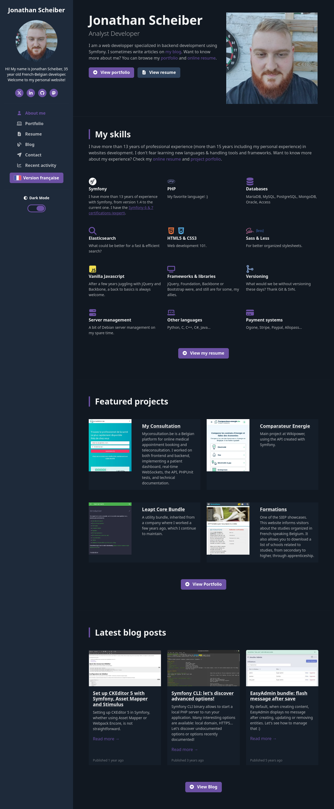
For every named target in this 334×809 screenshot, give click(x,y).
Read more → (106, 739)
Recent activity (36, 165)
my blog (173, 52)
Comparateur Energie (285, 426)
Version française (36, 178)
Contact (29, 155)
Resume (29, 134)
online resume (201, 58)
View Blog (203, 787)
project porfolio (206, 159)
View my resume (203, 353)
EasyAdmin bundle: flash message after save (278, 696)
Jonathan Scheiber (36, 9)
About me (37, 113)
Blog (25, 144)
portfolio (169, 58)
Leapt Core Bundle (163, 509)
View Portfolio (203, 584)
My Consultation (161, 426)
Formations (273, 509)
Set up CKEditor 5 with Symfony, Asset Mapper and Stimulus (120, 698)
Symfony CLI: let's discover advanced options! (202, 696)
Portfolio (30, 123)
